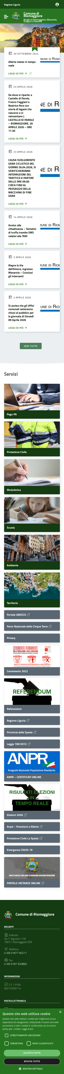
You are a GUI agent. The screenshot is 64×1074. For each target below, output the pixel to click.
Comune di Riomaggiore (41, 16)
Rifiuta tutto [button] (32, 1061)
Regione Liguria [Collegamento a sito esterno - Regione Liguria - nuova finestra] (12, 4)
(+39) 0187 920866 (15, 964)
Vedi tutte (31, 346)
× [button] (60, 1012)
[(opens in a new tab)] (50, 62)
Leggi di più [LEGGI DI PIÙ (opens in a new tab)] (20, 73)
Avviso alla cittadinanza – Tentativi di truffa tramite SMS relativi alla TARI (22, 230)
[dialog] (32, 1041)
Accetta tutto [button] (31, 1052)
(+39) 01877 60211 (15, 953)
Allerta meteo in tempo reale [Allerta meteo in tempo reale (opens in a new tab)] (22, 63)
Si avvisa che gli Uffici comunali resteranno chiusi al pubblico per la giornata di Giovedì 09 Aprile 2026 (21, 313)
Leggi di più (17, 138)
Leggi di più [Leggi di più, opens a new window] (27, 1029)
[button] (32, 1068)
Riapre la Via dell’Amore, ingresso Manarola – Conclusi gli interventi (20, 270)
